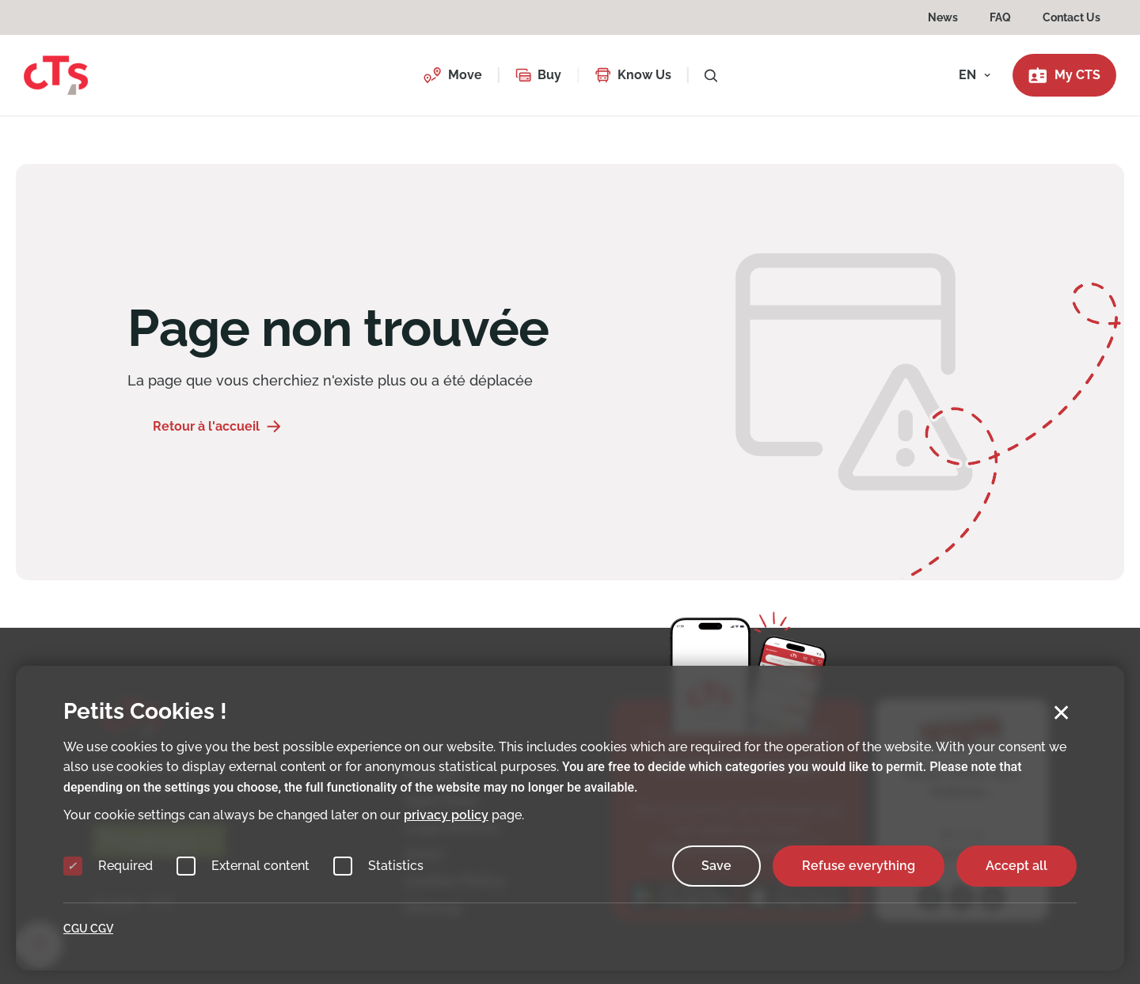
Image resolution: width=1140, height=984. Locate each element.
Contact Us (1071, 17)
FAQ (1000, 17)
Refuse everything (858, 865)
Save (716, 865)
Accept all (1016, 865)
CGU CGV (88, 928)
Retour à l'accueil (206, 426)
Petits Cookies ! (145, 711)
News (943, 17)
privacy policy (446, 815)
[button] (452, 75)
